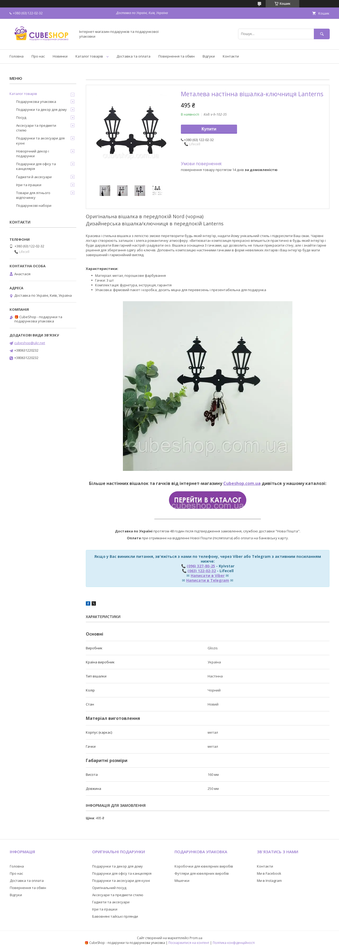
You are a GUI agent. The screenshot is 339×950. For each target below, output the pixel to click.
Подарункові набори (33, 205)
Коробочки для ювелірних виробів (204, 866)
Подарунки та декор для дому (41, 109)
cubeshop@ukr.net (29, 343)
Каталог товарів (89, 56)
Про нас (38, 56)
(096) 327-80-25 (201, 565)
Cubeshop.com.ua (242, 483)
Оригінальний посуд (109, 887)
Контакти (231, 56)
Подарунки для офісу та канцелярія (36, 166)
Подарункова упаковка (36, 101)
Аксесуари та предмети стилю (36, 128)
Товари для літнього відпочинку (33, 195)
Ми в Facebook (269, 873)
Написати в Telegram (207, 580)
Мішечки (182, 880)
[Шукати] (322, 34)
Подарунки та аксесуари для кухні (40, 140)
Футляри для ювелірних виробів (202, 873)
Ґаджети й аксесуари (34, 176)
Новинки (60, 56)
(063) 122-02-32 (202, 570)
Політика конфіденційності (234, 942)
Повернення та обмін (176, 56)
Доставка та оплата (133, 56)
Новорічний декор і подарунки (32, 153)
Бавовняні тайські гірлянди (115, 916)
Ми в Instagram (269, 880)
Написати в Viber (208, 575)
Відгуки (209, 56)
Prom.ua (196, 938)
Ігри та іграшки (28, 184)
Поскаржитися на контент (188, 942)
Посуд (21, 117)
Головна (17, 56)
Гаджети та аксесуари (111, 902)
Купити (209, 129)
